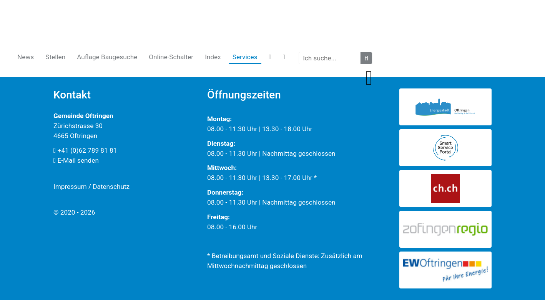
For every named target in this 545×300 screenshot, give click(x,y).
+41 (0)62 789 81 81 (85, 150)
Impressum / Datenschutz (91, 186)
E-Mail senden (76, 160)
